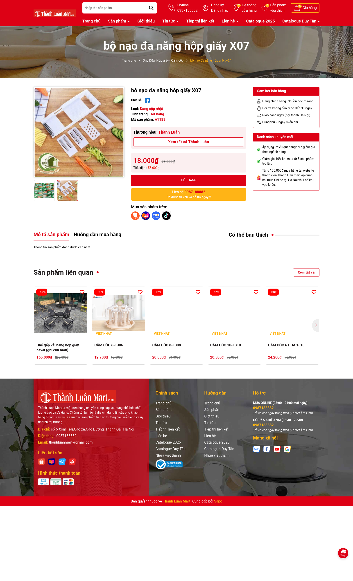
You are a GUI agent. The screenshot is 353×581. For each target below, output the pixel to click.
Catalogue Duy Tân (299, 21)
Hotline (187, 8)
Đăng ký (217, 5)
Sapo (218, 501)
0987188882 (66, 436)
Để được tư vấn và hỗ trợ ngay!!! (189, 194)
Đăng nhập (219, 10)
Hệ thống (249, 8)
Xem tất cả (306, 272)
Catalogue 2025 (260, 21)
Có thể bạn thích (248, 235)
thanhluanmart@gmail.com (71, 442)
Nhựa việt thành (168, 455)
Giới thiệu (146, 21)
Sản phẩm (278, 8)
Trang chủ (91, 21)
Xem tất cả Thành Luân (188, 142)
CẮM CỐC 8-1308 (166, 345)
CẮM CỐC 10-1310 (225, 345)
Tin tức (169, 21)
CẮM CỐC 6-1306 (108, 345)
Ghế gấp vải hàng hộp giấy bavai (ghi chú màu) (57, 347)
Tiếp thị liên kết (200, 21)
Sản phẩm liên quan (63, 272)
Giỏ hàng (310, 8)
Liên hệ (229, 21)
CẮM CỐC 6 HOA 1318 (286, 345)
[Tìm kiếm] (151, 7)
